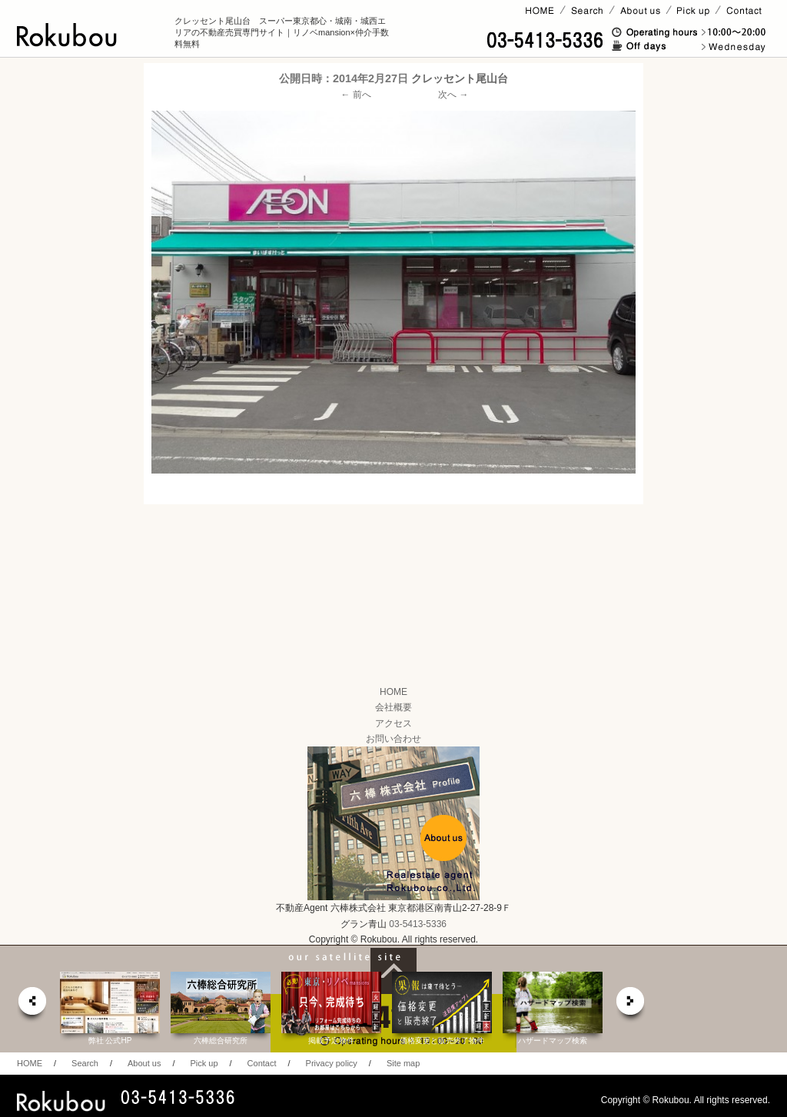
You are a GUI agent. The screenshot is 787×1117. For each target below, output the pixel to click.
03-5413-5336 (418, 924)
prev (31, 1005)
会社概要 (393, 707)
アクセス (393, 723)
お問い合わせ (393, 738)
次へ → (453, 94)
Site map (403, 1063)
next (631, 1005)
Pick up (204, 1063)
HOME (393, 691)
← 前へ (356, 94)
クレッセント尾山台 (459, 78)
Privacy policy (331, 1063)
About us (144, 1063)
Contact (262, 1063)
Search (84, 1063)
